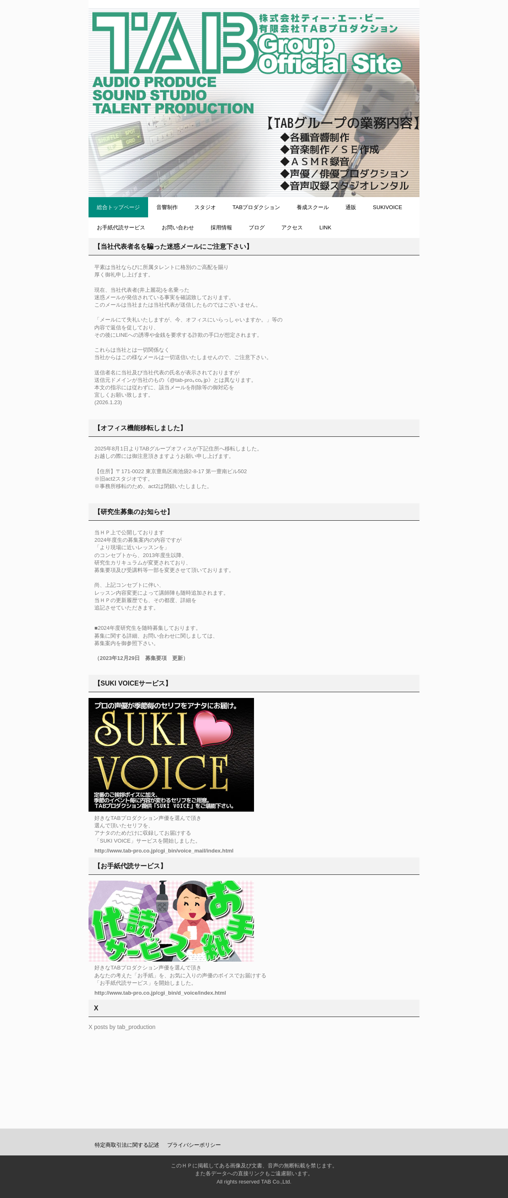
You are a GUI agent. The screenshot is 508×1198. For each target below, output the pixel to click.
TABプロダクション (256, 207)
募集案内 (105, 643)
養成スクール (313, 207)
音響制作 (167, 207)
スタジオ (205, 207)
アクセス (292, 227)
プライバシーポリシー (194, 1145)
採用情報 (221, 227)
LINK (325, 227)
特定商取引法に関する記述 (127, 1145)
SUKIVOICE (387, 207)
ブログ (257, 227)
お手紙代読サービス (121, 227)
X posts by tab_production (122, 1027)
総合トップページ (118, 207)
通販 (350, 207)
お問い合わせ (178, 227)
